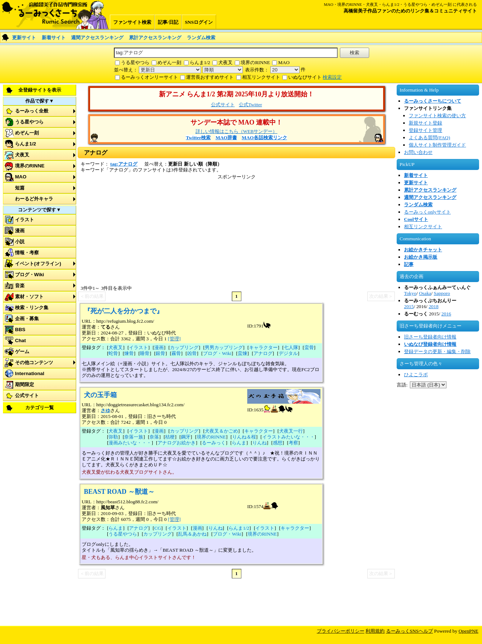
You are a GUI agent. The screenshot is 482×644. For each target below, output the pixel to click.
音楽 (20, 285)
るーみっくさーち (55, 14)
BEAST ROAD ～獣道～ (119, 491)
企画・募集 (27, 318)
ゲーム (22, 351)
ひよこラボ (416, 374)
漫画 (20, 230)
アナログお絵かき (176, 442)
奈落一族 (133, 437)
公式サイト (27, 395)
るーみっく (214, 442)
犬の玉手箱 (100, 395)
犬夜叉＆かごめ (221, 431)
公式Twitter (250, 104)
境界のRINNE (255, 62)
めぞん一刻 (169, 62)
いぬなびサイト (305, 77)
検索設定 (332, 77)
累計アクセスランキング (155, 37)
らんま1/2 (200, 62)
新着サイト (54, 37)
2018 (433, 306)
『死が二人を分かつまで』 (123, 311)
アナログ (262, 353)
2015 (409, 306)
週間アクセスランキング (97, 37)
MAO (283, 62)
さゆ (105, 410)
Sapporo (442, 293)
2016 (446, 314)
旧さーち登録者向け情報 (430, 337)
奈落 (154, 437)
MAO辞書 (226, 137)
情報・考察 (27, 252)
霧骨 (176, 353)
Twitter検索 (198, 137)
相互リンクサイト (261, 77)
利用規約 (375, 631)
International (29, 373)
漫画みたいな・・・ (129, 442)
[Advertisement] (438, 516)
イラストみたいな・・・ (288, 437)
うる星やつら (135, 62)
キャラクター (263, 347)
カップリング (184, 347)
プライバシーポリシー (340, 631)
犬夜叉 (225, 62)
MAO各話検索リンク (264, 137)
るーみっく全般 (31, 111)
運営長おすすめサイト (210, 77)
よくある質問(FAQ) (429, 137)
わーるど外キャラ (34, 198)
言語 (401, 385)
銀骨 (160, 353)
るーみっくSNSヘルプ (409, 631)
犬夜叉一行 (291, 431)
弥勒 (113, 437)
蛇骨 (113, 353)
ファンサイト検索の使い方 (437, 115)
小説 (20, 241)
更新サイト (24, 37)
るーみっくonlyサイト (427, 212)
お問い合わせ (418, 152)
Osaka (425, 293)
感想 (277, 442)
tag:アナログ (123, 164)
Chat (20, 340)
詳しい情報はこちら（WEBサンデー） (237, 131)
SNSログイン (199, 22)
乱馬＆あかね (192, 534)
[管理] (174, 338)
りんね (259, 442)
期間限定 (24, 384)
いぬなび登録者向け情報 (430, 344)
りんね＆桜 (244, 437)
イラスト (24, 219)
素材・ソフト (29, 296)
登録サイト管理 (425, 130)
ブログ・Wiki (29, 274)
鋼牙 (185, 437)
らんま (239, 442)
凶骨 (192, 353)
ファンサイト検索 (132, 22)
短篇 (20, 187)
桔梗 (170, 437)
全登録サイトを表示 (39, 90)
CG (157, 528)
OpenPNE (468, 631)
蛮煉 (242, 353)
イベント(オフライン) (38, 263)
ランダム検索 (201, 37)
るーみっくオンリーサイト (149, 77)
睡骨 (144, 353)
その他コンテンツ (34, 362)
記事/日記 (168, 22)
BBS (20, 329)
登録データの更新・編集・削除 (437, 351)
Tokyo (410, 293)
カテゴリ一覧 (39, 407)
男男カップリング (224, 347)
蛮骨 (309, 347)
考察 (293, 442)
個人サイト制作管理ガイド (437, 145)
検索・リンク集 (31, 307)
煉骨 (129, 353)
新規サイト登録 (425, 123)
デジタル (288, 353)
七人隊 (291, 347)
